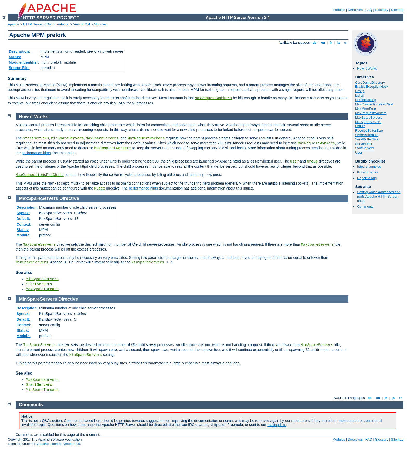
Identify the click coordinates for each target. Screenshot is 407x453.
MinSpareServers (368, 122)
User (358, 152)
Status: (15, 57)
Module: (24, 235)
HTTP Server (33, 24)
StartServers (364, 148)
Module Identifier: (24, 62)
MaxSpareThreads (42, 289)
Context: (24, 224)
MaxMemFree (365, 109)
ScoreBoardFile (366, 135)
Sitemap (397, 10)
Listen (359, 95)
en (323, 42)
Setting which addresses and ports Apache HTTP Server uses (378, 196)
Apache (13, 24)
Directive (69, 198)
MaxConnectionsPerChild (374, 104)
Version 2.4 (81, 24)
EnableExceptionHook (371, 87)
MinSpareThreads (42, 390)
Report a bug (367, 178)
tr (345, 42)
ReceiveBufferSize (369, 130)
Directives (355, 10)
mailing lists (276, 425)
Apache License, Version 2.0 (58, 444)
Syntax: (23, 213)
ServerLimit (363, 144)
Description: (19, 51)
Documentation (57, 24)
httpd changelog (369, 166)
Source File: (19, 68)
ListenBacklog (365, 100)
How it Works (367, 68)
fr (331, 42)
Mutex (99, 188)
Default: (23, 219)
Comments (365, 206)
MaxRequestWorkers (213, 98)
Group (359, 91)
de (314, 42)
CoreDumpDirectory (370, 82)
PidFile (360, 126)
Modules (338, 10)
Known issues (367, 172)
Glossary (381, 10)
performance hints (36, 153)
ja (338, 42)
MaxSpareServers (368, 117)
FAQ (368, 10)
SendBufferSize (366, 139)
